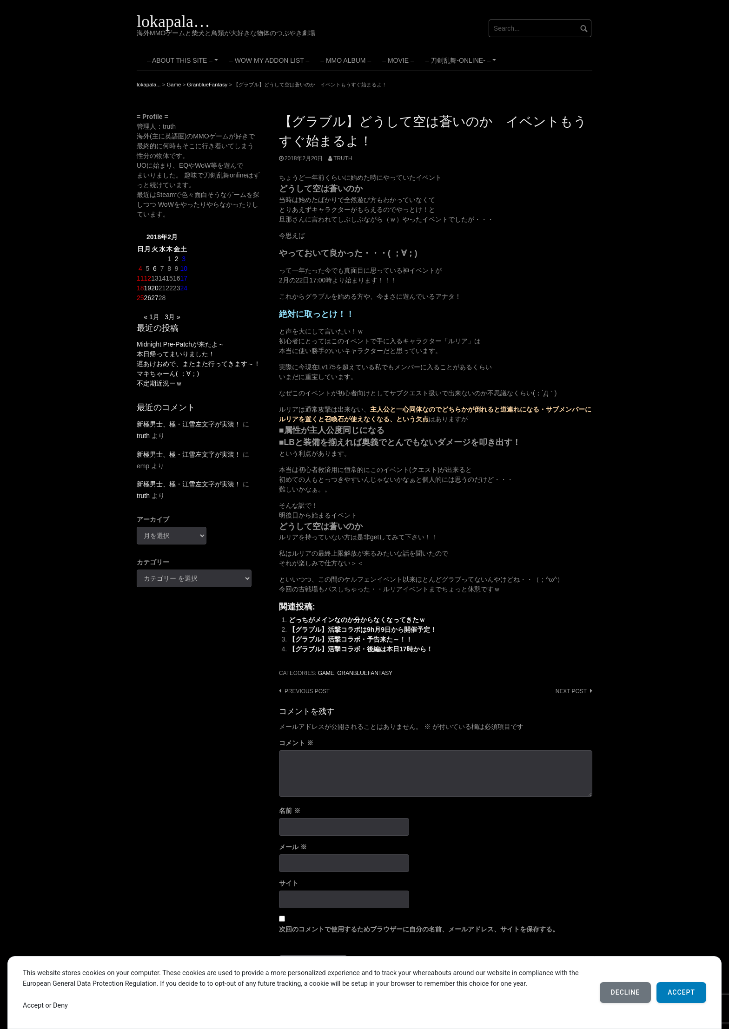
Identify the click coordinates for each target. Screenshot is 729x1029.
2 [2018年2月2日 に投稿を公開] (177, 258)
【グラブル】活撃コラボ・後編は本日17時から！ (361, 649)
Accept (681, 992)
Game (326, 673)
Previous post (307, 691)
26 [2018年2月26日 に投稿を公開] (148, 297)
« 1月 (151, 317)
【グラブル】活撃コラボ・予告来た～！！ (350, 639)
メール (293, 847)
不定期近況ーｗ (159, 383)
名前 (289, 810)
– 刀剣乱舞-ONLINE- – (462, 64)
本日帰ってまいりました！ (176, 354)
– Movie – (398, 60)
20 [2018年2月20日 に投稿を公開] (155, 288)
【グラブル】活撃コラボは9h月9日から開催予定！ (363, 629)
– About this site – (184, 64)
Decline (625, 992)
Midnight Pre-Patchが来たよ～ (181, 344)
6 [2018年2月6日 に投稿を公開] (155, 268)
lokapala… (173, 21)
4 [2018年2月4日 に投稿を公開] (140, 268)
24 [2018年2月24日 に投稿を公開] (183, 288)
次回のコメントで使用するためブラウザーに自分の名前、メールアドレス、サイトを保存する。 (419, 929)
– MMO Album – (345, 60)
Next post (571, 691)
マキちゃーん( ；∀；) (168, 373)
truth (342, 158)
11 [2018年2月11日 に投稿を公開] (140, 278)
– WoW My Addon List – (269, 60)
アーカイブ (153, 519)
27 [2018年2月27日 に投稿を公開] (155, 297)
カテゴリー (153, 562)
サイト (288, 883)
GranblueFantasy (364, 673)
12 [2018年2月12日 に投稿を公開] (148, 278)
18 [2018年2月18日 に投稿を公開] (140, 288)
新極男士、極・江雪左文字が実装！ (189, 424)
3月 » (172, 317)
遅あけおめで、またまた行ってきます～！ (198, 363)
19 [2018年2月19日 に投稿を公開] (148, 288)
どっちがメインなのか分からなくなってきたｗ (357, 619)
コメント (296, 743)
